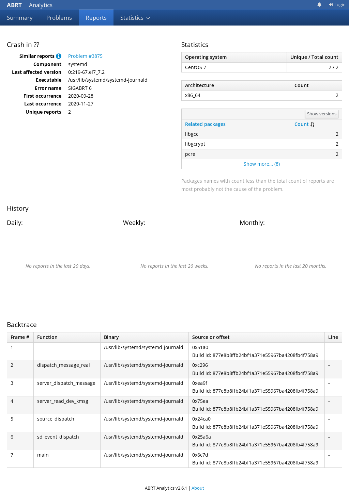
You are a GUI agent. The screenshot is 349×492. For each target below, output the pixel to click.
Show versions (321, 114)
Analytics (29, 5)
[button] (58, 56)
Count (301, 124)
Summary (20, 17)
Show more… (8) (262, 164)
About (198, 488)
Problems (59, 17)
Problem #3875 (85, 56)
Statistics (135, 17)
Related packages (205, 124)
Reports (96, 17)
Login (337, 4)
